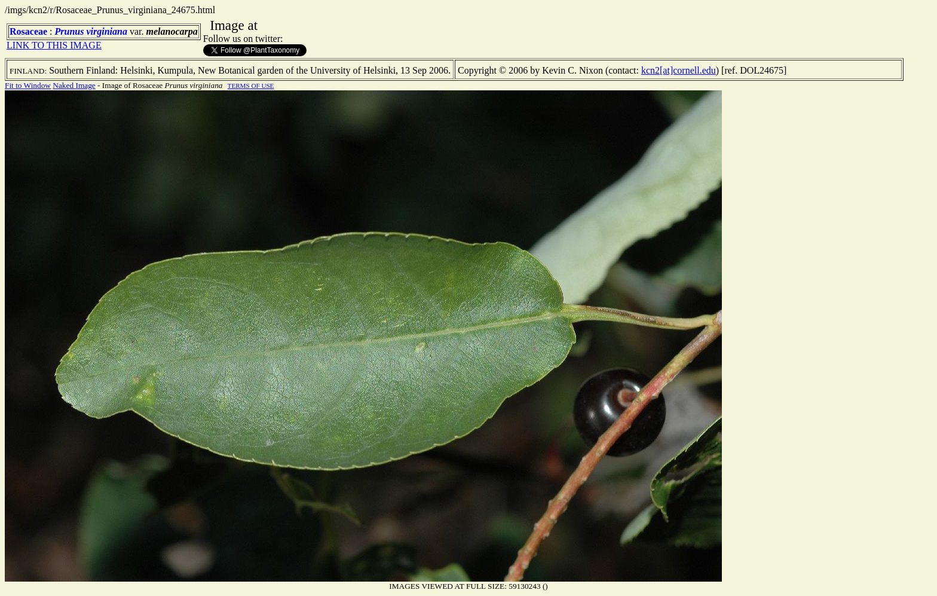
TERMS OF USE (251, 85)
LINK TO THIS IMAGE (54, 45)
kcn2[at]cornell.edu (678, 70)
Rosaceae (28, 31)
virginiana (106, 31)
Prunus (69, 31)
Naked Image (74, 85)
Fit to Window (28, 85)
